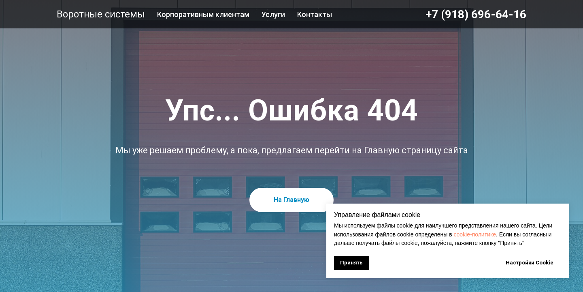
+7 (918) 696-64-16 (476, 14)
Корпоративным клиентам (203, 14)
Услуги (273, 14)
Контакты (314, 14)
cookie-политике (474, 234)
